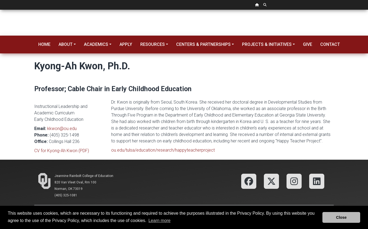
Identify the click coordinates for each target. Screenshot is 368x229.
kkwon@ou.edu (62, 128)
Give (307, 44)
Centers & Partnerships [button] (203, 44)
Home (44, 44)
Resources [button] (152, 44)
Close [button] (341, 217)
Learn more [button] (159, 220)
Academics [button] (96, 44)
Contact (330, 44)
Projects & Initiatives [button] (267, 44)
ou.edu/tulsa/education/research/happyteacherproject (163, 150)
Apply (126, 44)
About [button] (66, 44)
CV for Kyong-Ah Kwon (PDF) (61, 150)
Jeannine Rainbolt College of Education (83, 176)
